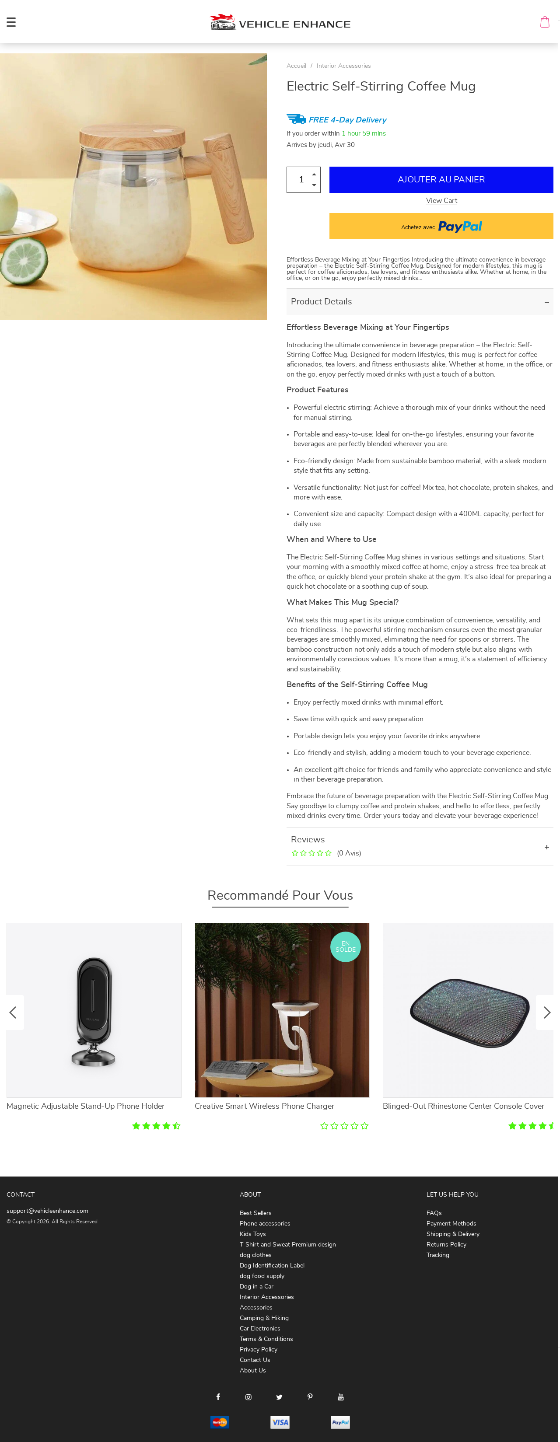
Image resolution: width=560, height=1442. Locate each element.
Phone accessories (265, 1224)
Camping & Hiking (264, 1318)
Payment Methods (451, 1224)
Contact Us (255, 1360)
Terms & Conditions (266, 1339)
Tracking (438, 1255)
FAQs (434, 1213)
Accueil (296, 66)
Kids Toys (253, 1234)
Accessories (256, 1308)
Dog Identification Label (272, 1266)
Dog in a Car (256, 1287)
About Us (253, 1371)
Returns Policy (446, 1245)
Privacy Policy (258, 1350)
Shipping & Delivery (453, 1234)
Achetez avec (441, 226)
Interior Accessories (344, 66)
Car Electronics (260, 1329)
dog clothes (256, 1255)
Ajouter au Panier (441, 179)
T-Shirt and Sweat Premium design (288, 1245)
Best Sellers (256, 1213)
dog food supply (262, 1276)
